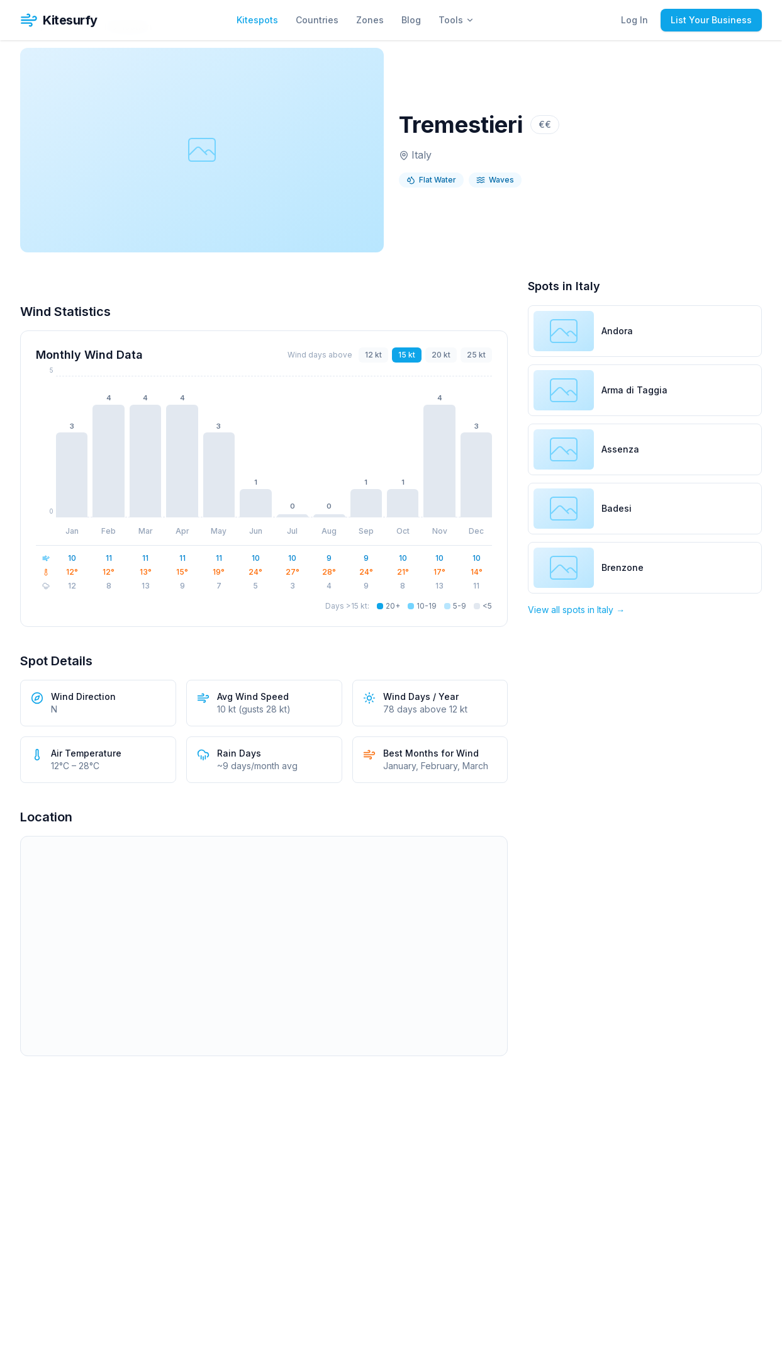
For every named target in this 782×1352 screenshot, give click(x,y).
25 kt (476, 354)
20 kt (441, 354)
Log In (634, 19)
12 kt (373, 354)
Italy (421, 155)
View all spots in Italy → (576, 609)
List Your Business (711, 19)
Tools (456, 19)
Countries (317, 19)
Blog (411, 19)
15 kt (406, 354)
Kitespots (257, 19)
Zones (370, 19)
